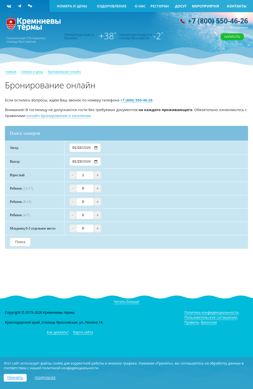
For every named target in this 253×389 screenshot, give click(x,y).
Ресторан (159, 6)
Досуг (181, 6)
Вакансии (209, 322)
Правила (191, 322)
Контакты (237, 6)
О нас (140, 6)
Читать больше (127, 301)
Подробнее (45, 377)
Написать (232, 37)
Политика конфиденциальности (211, 312)
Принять (15, 377)
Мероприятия (205, 6)
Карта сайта (83, 332)
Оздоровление (111, 6)
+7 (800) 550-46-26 (218, 20)
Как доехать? (58, 332)
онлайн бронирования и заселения (58, 115)
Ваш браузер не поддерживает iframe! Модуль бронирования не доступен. (126, 198)
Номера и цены (72, 6)
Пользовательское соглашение (210, 317)
